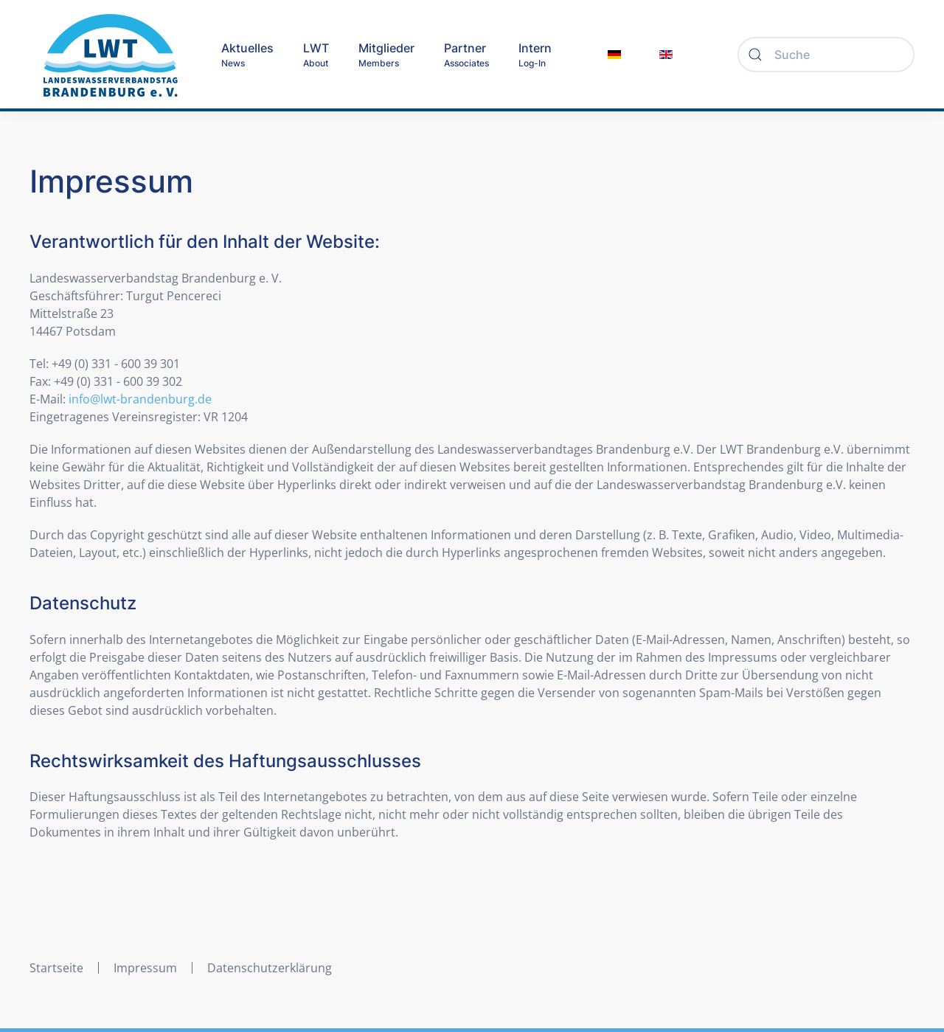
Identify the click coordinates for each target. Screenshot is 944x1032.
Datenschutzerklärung (269, 968)
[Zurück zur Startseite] (111, 54)
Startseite (56, 968)
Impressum (145, 968)
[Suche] (826, 54)
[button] (316, 54)
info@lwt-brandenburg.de (140, 399)
